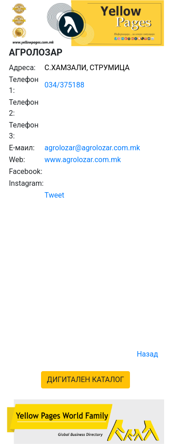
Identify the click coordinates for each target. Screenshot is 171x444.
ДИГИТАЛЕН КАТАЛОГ (85, 379)
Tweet (54, 195)
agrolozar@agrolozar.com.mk (92, 147)
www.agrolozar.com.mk (83, 159)
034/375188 (65, 85)
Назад (147, 354)
